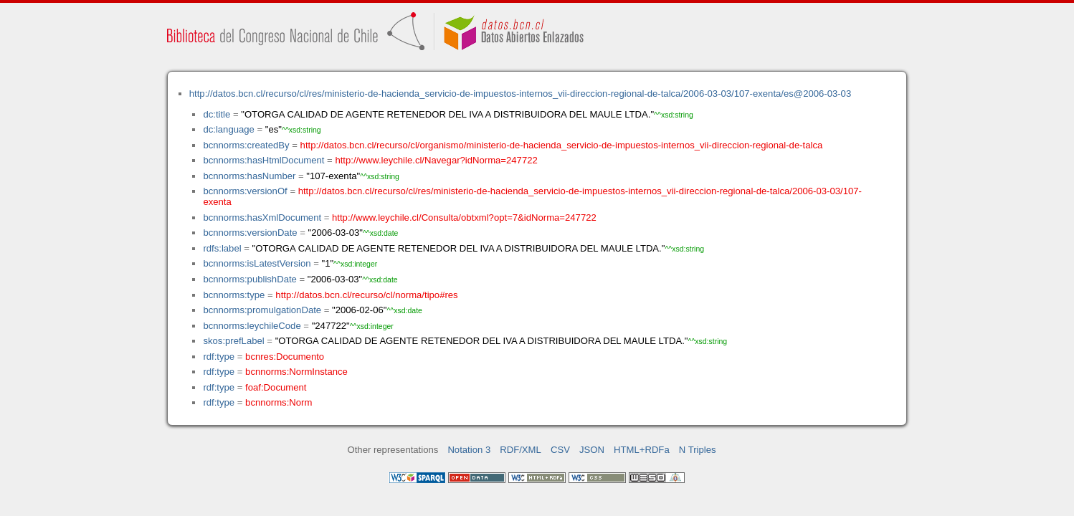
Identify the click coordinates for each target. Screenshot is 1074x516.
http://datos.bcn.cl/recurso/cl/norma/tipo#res (366, 295)
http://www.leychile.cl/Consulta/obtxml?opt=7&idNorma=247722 (464, 217)
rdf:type (218, 356)
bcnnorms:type (234, 295)
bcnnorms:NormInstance (296, 371)
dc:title (216, 114)
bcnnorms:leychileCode (251, 325)
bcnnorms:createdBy (246, 145)
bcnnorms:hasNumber (249, 176)
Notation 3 (468, 449)
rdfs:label (222, 248)
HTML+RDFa (642, 449)
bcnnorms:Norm (278, 402)
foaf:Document (275, 387)
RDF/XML (520, 449)
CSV (560, 449)
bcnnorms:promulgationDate (262, 310)
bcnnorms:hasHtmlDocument (263, 160)
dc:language (228, 129)
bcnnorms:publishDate (249, 279)
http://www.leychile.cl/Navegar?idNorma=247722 (436, 160)
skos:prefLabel (233, 340)
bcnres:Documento (284, 356)
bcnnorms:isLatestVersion (256, 263)
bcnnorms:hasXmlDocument (262, 217)
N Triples (697, 449)
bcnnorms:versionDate (250, 232)
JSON (591, 449)
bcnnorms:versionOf (245, 191)
